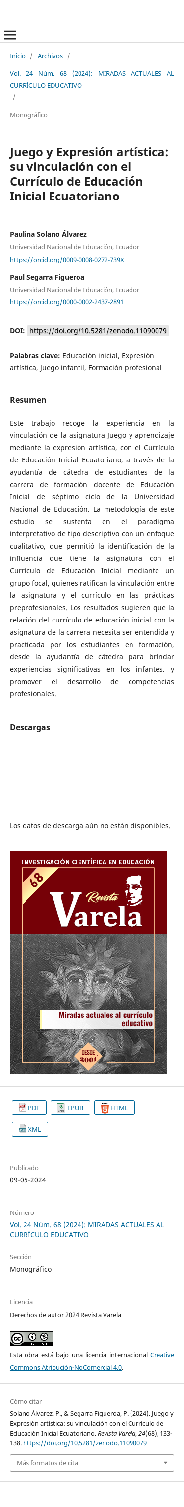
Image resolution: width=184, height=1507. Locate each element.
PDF (34, 1107)
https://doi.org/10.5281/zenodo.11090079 (98, 330)
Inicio (18, 55)
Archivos (50, 55)
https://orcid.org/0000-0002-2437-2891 (67, 301)
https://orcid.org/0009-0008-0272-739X (67, 259)
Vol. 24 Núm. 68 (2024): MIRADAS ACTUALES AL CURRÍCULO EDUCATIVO (92, 79)
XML (34, 1129)
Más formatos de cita (47, 1462)
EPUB (75, 1107)
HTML (119, 1107)
